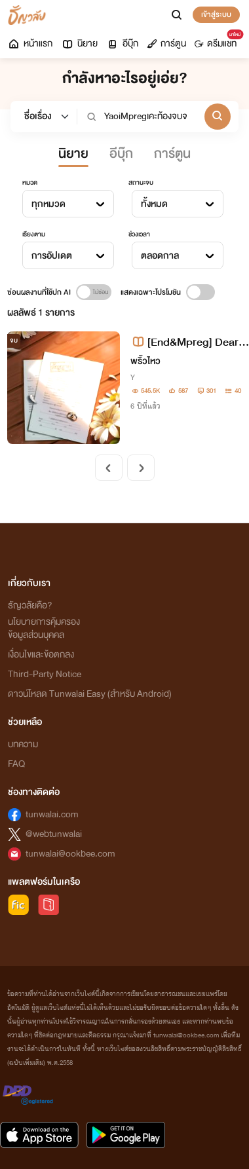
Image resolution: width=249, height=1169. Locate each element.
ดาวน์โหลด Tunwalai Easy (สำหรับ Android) (90, 694)
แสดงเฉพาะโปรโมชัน (151, 292)
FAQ (16, 764)
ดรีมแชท (218, 40)
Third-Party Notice (44, 674)
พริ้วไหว (145, 361)
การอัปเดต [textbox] (51, 256)
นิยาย (79, 43)
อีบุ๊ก (122, 43)
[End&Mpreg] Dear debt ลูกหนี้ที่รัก (189, 342)
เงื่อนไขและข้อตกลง (41, 654)
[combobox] (68, 204)
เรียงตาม (33, 234)
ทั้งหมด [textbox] (154, 204)
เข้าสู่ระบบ (216, 14)
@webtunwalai (54, 834)
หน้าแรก (29, 43)
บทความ (23, 744)
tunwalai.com (52, 814)
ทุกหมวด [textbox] (48, 204)
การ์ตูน (166, 43)
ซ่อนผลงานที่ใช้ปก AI (39, 292)
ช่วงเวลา (139, 234)
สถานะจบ (140, 183)
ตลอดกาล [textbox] (160, 256)
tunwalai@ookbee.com (70, 853)
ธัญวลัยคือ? (30, 605)
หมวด (29, 183)
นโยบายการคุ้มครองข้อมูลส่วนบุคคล (44, 628)
